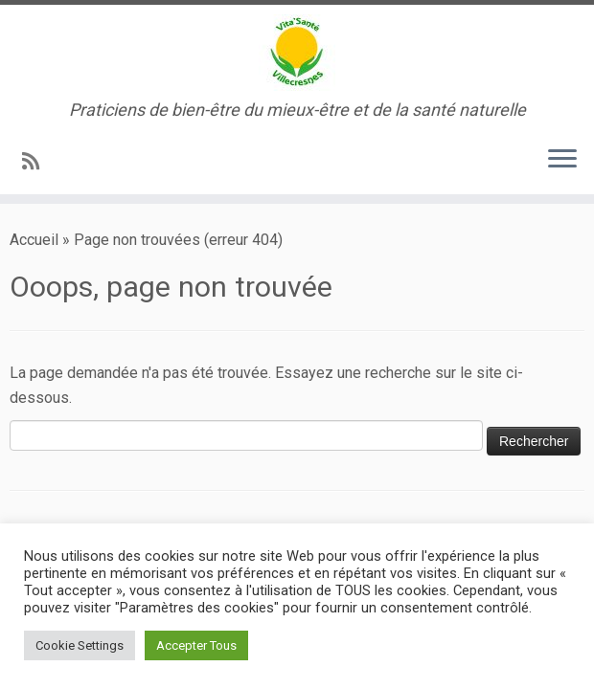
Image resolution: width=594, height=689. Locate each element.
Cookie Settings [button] (79, 645)
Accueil (34, 240)
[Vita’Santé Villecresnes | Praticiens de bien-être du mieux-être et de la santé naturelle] (297, 52)
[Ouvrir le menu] (562, 159)
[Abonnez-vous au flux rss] (37, 161)
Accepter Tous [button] (196, 645)
